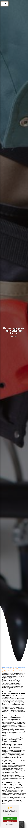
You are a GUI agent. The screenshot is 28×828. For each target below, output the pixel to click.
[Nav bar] (4, 3)
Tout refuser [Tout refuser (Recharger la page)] (10, 821)
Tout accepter (10, 818)
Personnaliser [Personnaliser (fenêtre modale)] (10, 824)
